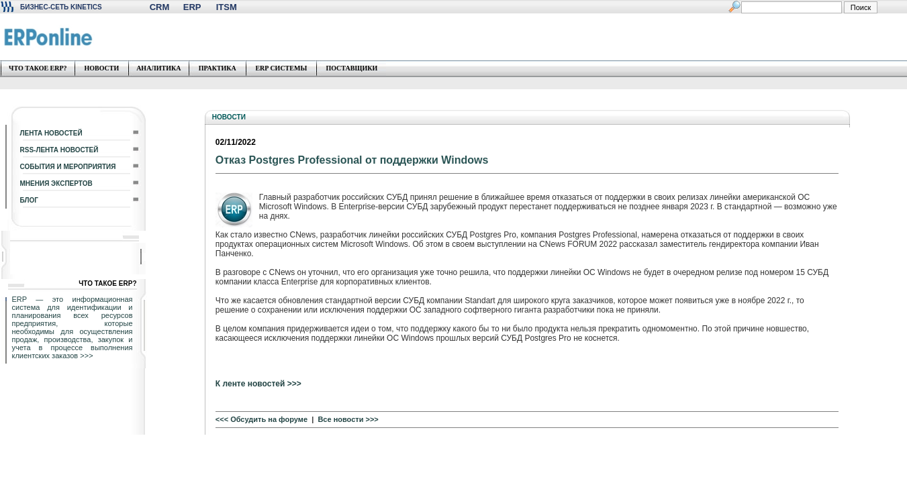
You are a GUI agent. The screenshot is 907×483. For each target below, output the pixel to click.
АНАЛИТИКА (158, 68)
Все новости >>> (348, 419)
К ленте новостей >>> (258, 383)
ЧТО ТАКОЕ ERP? (38, 68)
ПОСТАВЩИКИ (351, 68)
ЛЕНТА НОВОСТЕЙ (51, 133)
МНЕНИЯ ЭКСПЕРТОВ (56, 183)
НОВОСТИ (101, 68)
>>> (86, 356)
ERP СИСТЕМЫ (281, 68)
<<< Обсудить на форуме (261, 419)
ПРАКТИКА (217, 68)
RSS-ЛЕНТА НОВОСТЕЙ (59, 150)
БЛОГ (29, 200)
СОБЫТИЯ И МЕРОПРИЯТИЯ (68, 166)
